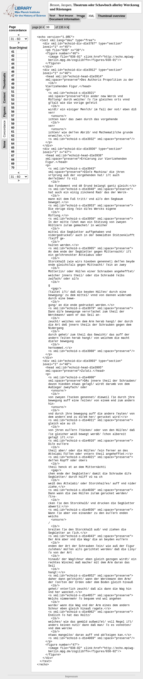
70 (12, 167)
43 (12, 59)
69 (12, 163)
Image (81, 16)
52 (12, 95)
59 (12, 123)
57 (12, 115)
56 (12, 111)
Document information (64, 19)
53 (12, 99)
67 (12, 155)
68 (12, 159)
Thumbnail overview (111, 16)
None (4, 144)
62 (12, 135)
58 (12, 119)
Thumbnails (4, 81)
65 (12, 147)
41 (12, 51)
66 (12, 151)
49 (12, 83)
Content (4, 97)
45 (12, 67)
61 (12, 131)
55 (12, 107)
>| (68, 27)
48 (12, 79)
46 (12, 71)
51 (12, 91)
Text (52, 16)
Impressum (71, 676)
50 (12, 87)
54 (12, 103)
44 (12, 63)
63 (12, 139)
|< (40, 27)
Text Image (66, 16)
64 (12, 143)
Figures (4, 112)
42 (12, 55)
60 (12, 127)
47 (12, 75)
